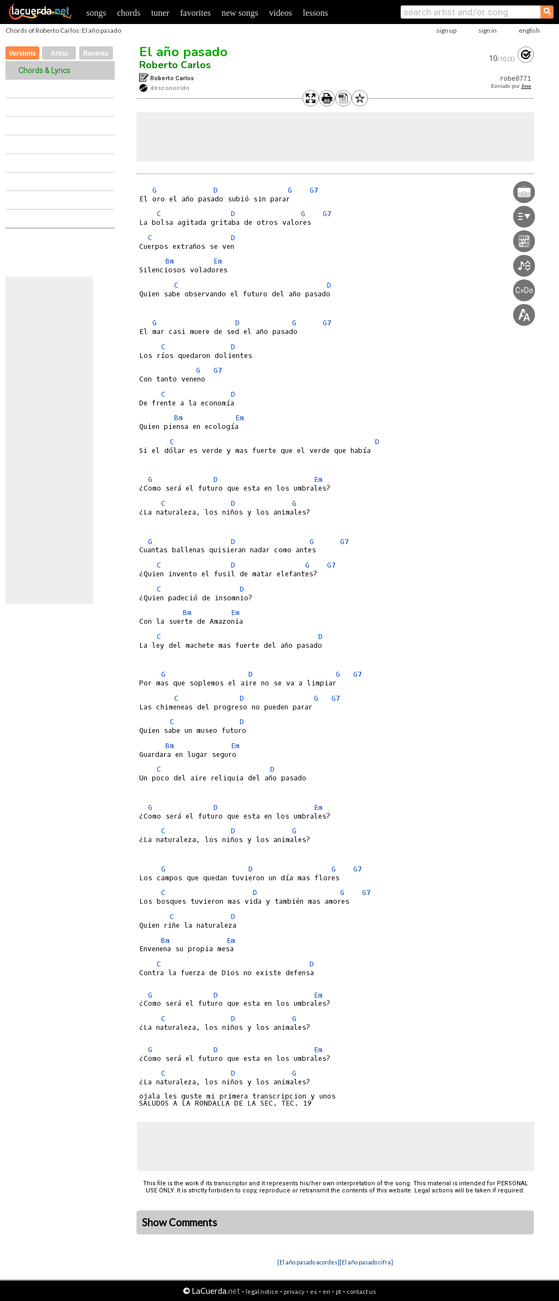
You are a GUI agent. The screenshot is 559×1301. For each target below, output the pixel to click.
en (326, 1291)
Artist (59, 53)
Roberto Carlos (175, 64)
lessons (315, 12)
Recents (96, 53)
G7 (314, 190)
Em (217, 261)
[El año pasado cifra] (366, 1262)
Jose (526, 86)
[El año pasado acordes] (308, 1262)
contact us (361, 1291)
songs (96, 12)
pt (338, 1291)
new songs (240, 12)
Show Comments (179, 1222)
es (313, 1291)
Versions (22, 53)
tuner (160, 12)
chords (128, 12)
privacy (294, 1291)
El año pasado (183, 52)
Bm (169, 261)
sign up (446, 30)
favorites (195, 12)
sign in (487, 30)
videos (280, 12)
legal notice (262, 1291)
